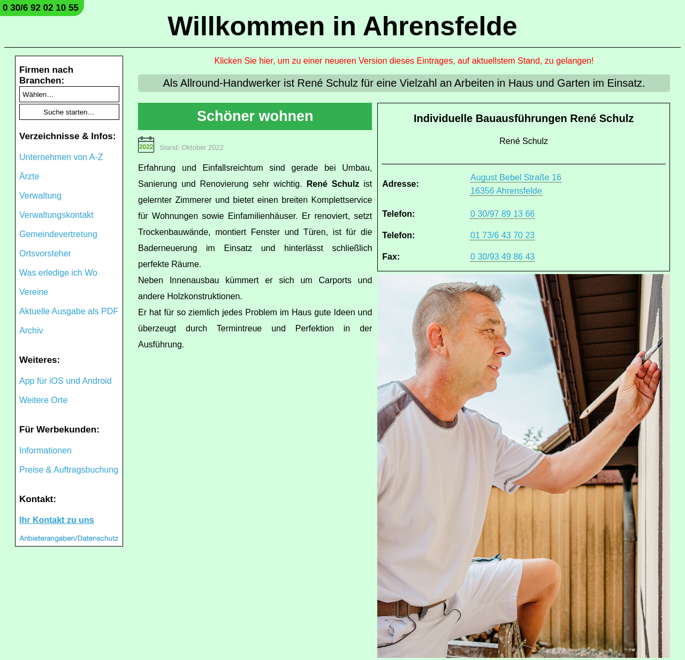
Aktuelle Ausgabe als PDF (68, 311)
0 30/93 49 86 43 (502, 256)
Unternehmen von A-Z (61, 157)
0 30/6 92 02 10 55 (41, 8)
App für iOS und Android (65, 380)
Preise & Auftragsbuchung (68, 469)
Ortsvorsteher (45, 253)
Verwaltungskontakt (56, 214)
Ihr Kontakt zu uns (56, 520)
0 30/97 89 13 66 (502, 213)
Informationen (45, 450)
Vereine (33, 292)
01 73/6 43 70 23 (502, 235)
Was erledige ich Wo (58, 272)
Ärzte (29, 176)
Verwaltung (40, 195)
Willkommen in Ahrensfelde (342, 26)
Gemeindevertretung (58, 234)
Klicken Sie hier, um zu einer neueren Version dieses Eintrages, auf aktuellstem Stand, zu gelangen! (404, 60)
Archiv (31, 330)
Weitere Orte (43, 400)
